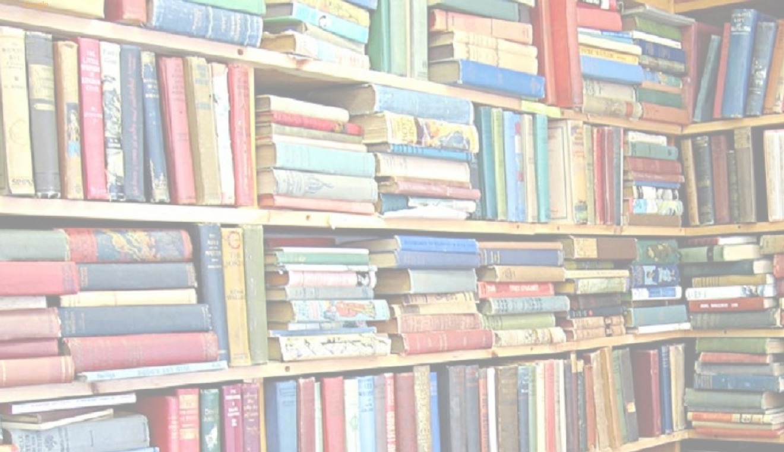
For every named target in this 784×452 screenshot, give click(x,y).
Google (36, 4)
